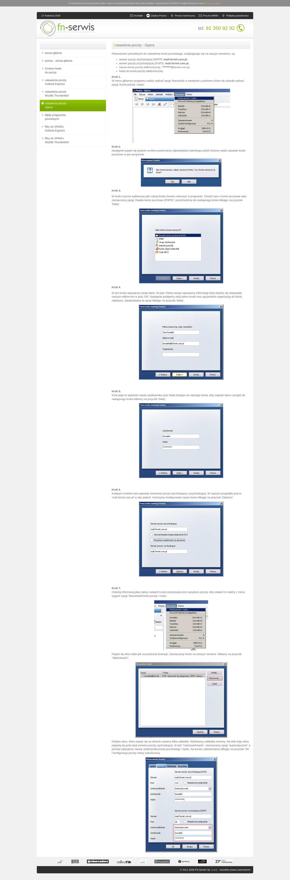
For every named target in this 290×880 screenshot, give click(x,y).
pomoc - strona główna (58, 60)
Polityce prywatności (212, 3)
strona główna (53, 52)
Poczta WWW (210, 15)
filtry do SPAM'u (73, 129)
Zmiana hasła (73, 70)
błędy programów (73, 117)
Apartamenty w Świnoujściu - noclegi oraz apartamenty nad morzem (11, 879)
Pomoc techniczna (185, 15)
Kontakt (138, 15)
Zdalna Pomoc (159, 15)
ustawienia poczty (73, 82)
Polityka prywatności (237, 15)
